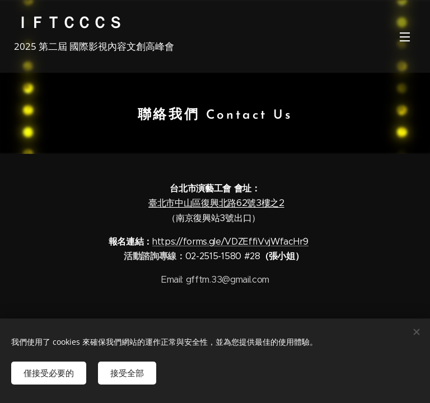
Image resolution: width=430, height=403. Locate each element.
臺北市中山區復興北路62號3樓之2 (216, 203)
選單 (405, 37)
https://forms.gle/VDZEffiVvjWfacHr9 (230, 241)
